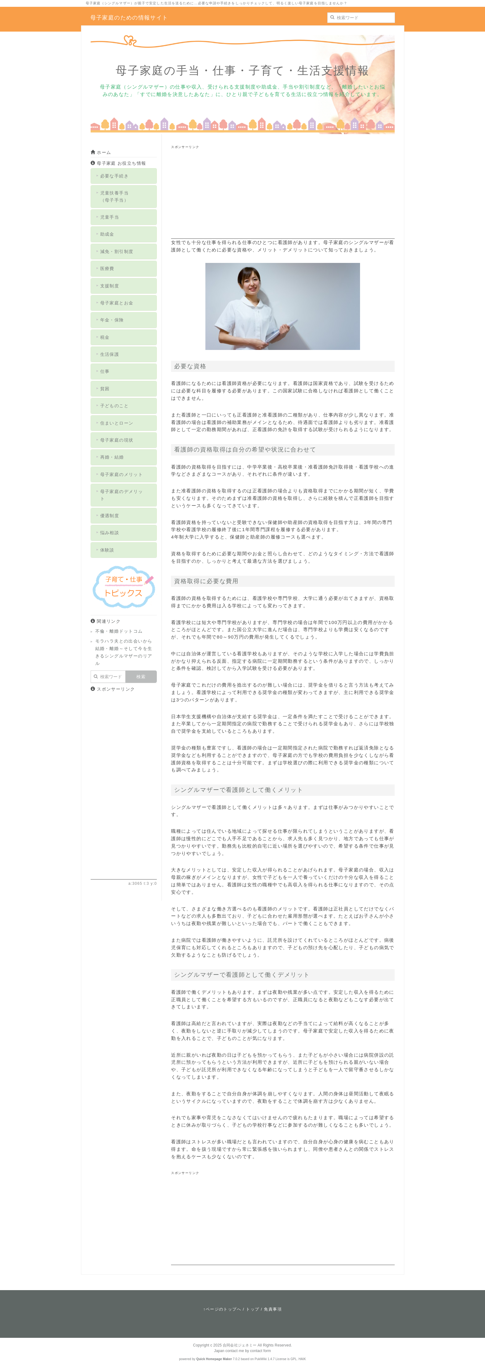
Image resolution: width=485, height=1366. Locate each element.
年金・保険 (112, 319)
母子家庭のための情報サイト (129, 18)
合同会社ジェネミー (239, 1345)
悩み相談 (109, 532)
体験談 (107, 550)
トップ (252, 1309)
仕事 (105, 371)
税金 (105, 337)
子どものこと (114, 405)
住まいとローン (117, 423)
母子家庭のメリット (121, 474)
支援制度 (109, 285)
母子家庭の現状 (117, 440)
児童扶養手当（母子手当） (114, 196)
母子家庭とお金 (117, 302)
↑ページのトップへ (222, 1309)
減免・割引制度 (117, 251)
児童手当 (109, 217)
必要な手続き (114, 175)
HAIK (302, 1359)
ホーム (101, 152)
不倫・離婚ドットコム (119, 631)
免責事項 (273, 1309)
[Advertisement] (282, 195)
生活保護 (109, 354)
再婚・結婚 (112, 457)
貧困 (105, 388)
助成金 (107, 234)
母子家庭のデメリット (121, 495)
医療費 (107, 268)
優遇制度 (109, 515)
